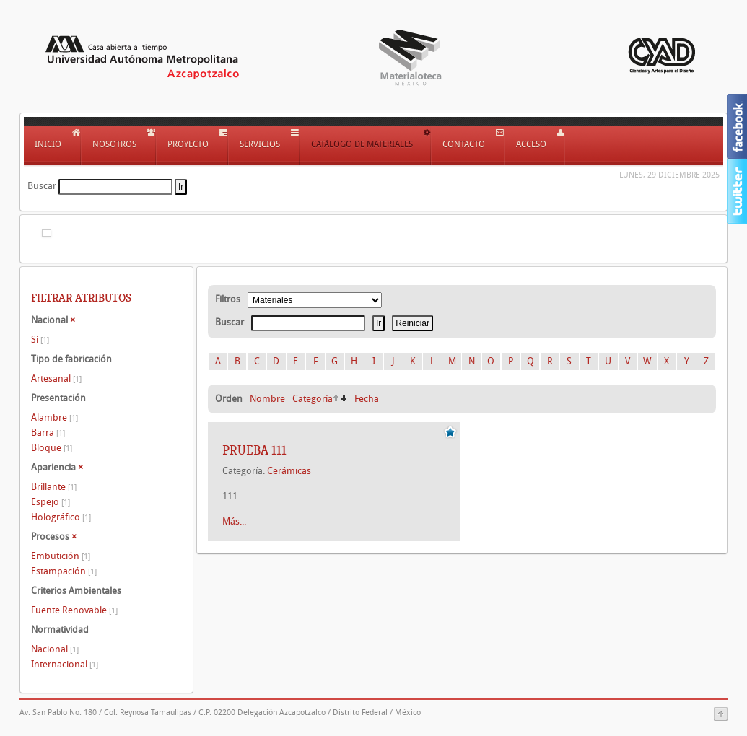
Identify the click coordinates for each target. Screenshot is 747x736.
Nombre (267, 398)
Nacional (55, 649)
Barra (48, 432)
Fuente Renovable (74, 610)
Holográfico (61, 517)
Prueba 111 (254, 450)
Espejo (50, 501)
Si (40, 339)
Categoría (312, 398)
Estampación (64, 571)
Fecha (366, 398)
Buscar (41, 185)
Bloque (51, 447)
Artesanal (56, 378)
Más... (234, 521)
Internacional (64, 664)
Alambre (54, 417)
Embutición (60, 556)
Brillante (54, 486)
